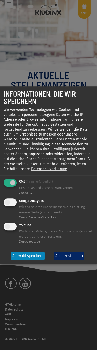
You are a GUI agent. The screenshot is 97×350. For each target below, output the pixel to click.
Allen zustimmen (69, 256)
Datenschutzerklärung (49, 169)
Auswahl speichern (27, 256)
